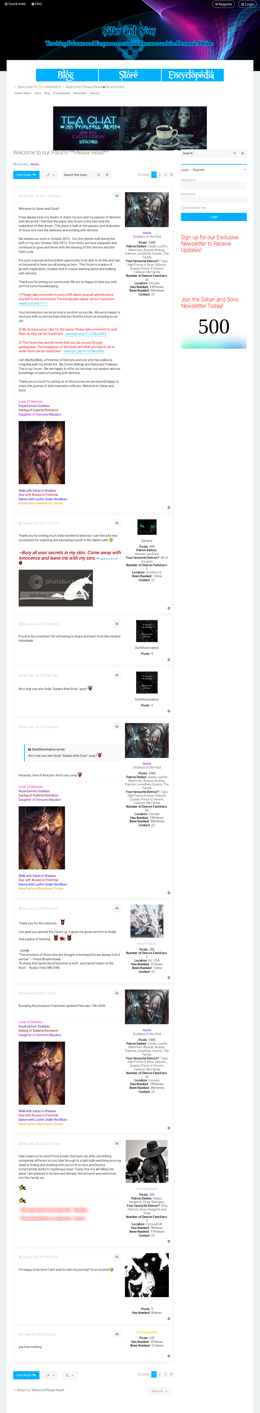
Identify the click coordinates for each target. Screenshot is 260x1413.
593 (152, 1194)
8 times (156, 1312)
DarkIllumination (147, 648)
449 (152, 546)
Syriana (146, 540)
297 (152, 1338)
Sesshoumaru (147, 943)
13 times (156, 964)
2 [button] (160, 174)
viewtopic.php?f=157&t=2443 (85, 334)
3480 (151, 242)
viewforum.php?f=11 (33, 303)
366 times (157, 290)
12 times (157, 1345)
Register (199, 170)
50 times (156, 1342)
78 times (156, 1228)
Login (185, 170)
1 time (157, 576)
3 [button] (165, 174)
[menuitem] (36, 3)
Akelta (34, 164)
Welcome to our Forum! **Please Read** (60, 152)
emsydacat (147, 1303)
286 (152, 949)
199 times (157, 287)
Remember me (195, 208)
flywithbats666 (147, 1332)
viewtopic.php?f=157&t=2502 (83, 351)
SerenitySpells (147, 1188)
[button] (171, 175)
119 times (157, 1231)
